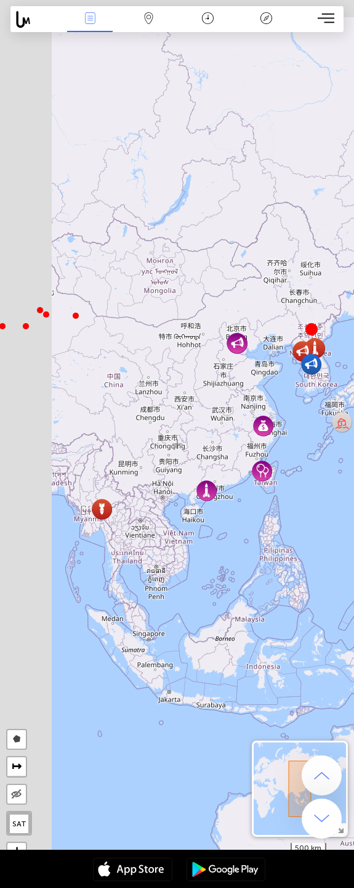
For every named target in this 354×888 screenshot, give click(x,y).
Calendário (207, 19)
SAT (19, 824)
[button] (40, 310)
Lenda (266, 19)
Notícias (90, 19)
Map (149, 19)
